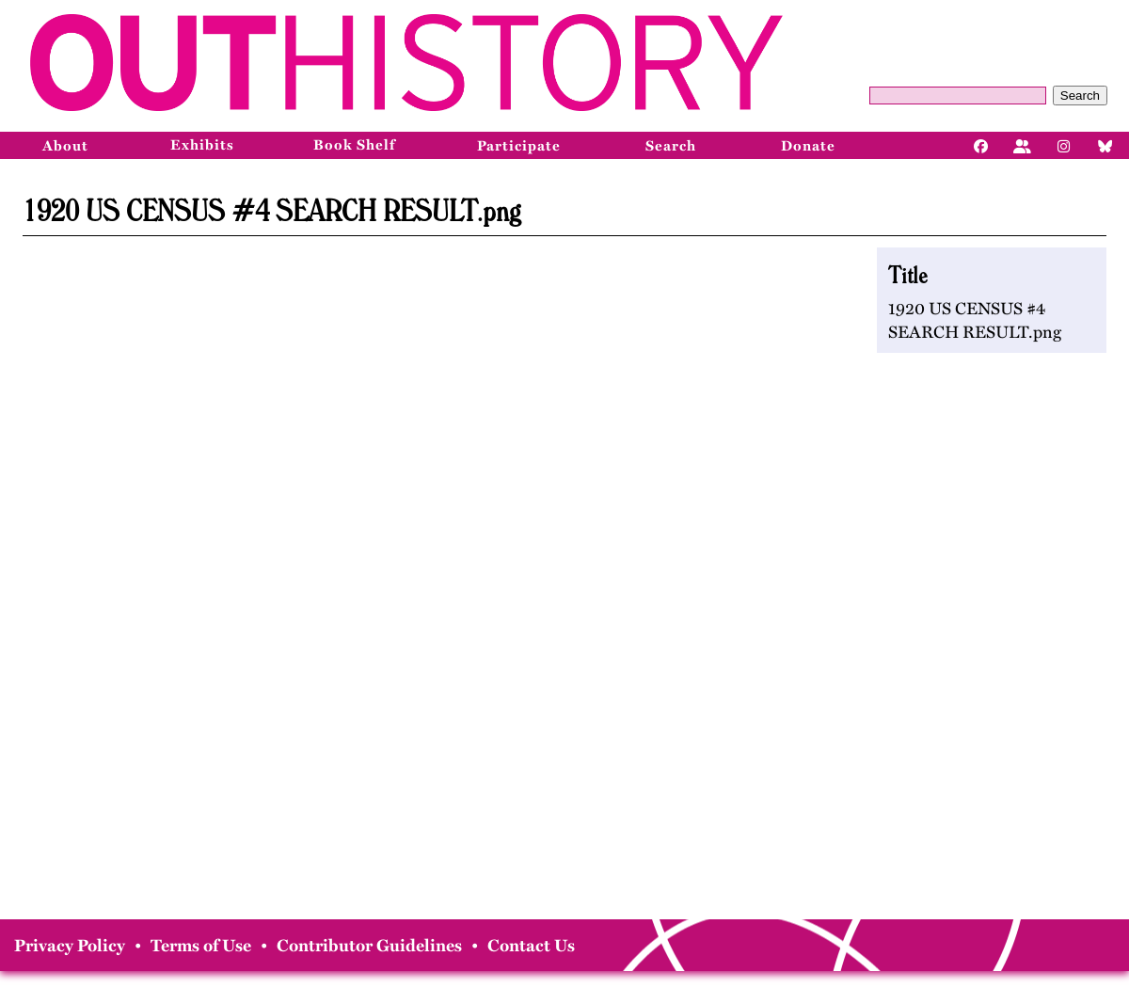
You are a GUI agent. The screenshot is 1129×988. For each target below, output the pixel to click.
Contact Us (531, 945)
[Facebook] (981, 145)
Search (1080, 95)
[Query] (957, 95)
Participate (519, 145)
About (65, 145)
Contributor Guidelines (369, 945)
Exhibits (202, 144)
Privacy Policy (69, 945)
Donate (808, 145)
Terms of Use (201, 945)
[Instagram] (1064, 145)
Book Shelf (354, 144)
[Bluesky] (1105, 145)
